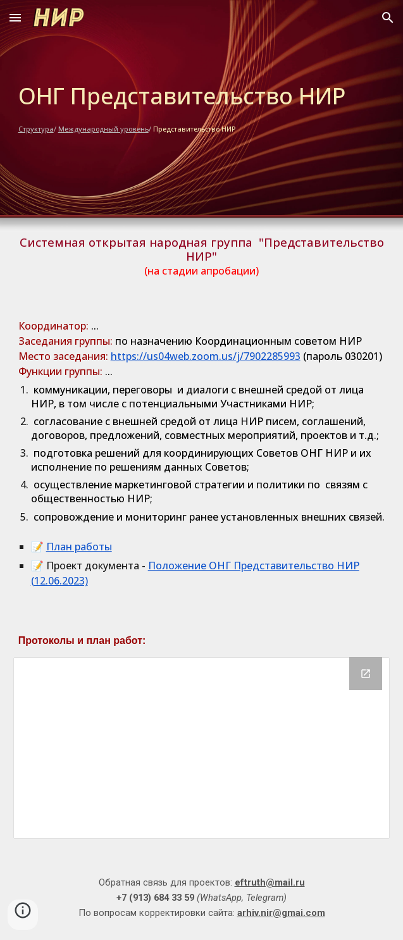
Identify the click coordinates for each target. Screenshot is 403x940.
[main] (201, 107)
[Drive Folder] (201, 748)
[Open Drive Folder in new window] (365, 673)
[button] (15, 17)
